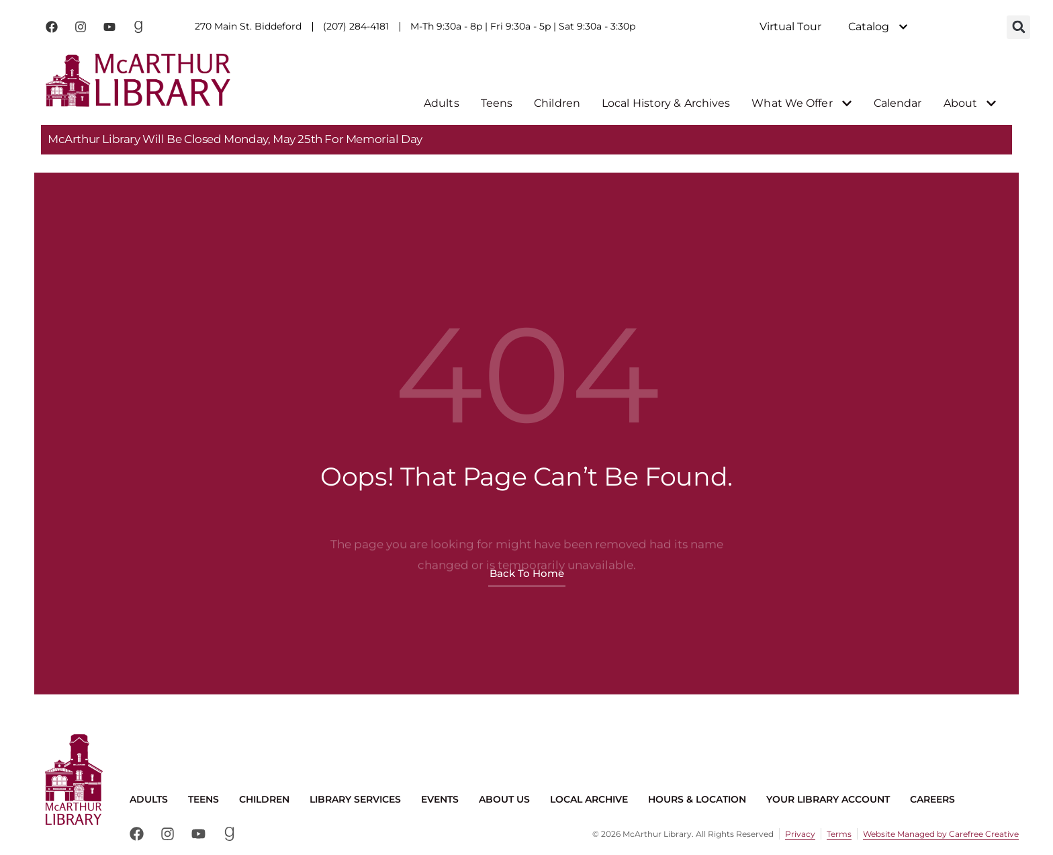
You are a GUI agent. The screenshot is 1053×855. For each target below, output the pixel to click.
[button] (1018, 27)
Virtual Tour (790, 26)
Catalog (878, 26)
